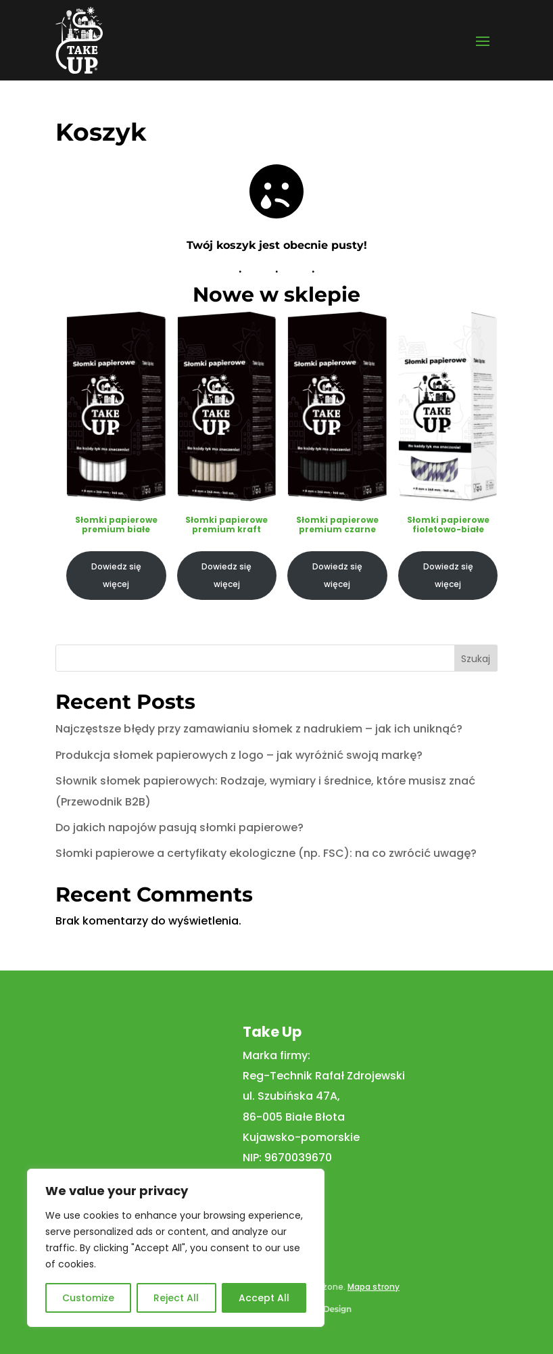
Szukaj (475, 659)
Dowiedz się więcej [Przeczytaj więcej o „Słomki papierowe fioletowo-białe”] (448, 574)
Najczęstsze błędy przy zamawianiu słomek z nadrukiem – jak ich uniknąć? (258, 729)
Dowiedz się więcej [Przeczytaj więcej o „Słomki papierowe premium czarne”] (337, 574)
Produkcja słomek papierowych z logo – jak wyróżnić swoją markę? (239, 755)
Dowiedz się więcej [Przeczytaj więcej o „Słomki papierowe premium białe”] (116, 574)
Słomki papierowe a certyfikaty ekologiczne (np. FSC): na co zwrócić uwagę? (266, 853)
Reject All (176, 1298)
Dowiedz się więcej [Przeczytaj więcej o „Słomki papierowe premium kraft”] (226, 574)
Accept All (264, 1298)
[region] (175, 1248)
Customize (88, 1298)
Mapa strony (373, 1286)
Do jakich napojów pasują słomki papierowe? (179, 827)
